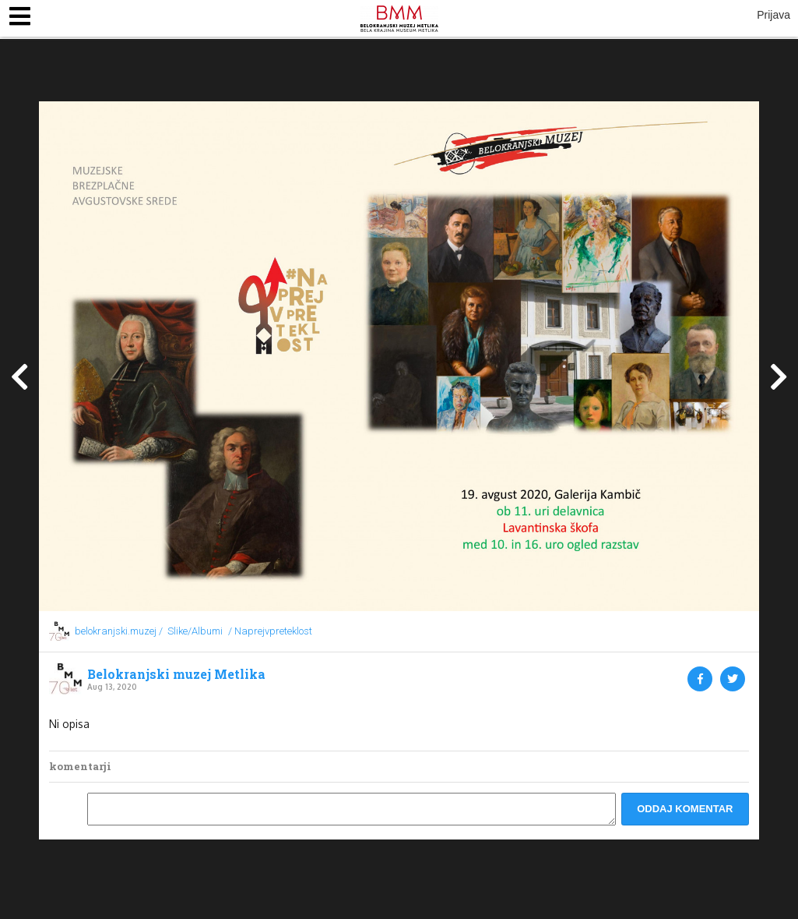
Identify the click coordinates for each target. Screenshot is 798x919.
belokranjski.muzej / (119, 631)
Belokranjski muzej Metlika (176, 674)
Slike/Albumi (195, 631)
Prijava (773, 15)
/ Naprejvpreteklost (270, 631)
